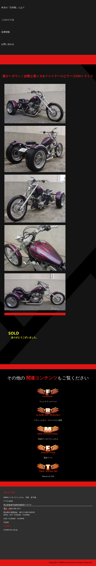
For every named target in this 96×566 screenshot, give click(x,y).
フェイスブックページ (48, 401)
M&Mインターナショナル (48, 439)
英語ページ (48, 457)
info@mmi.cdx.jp (11, 530)
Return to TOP (48, 476)
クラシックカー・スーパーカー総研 (48, 420)
